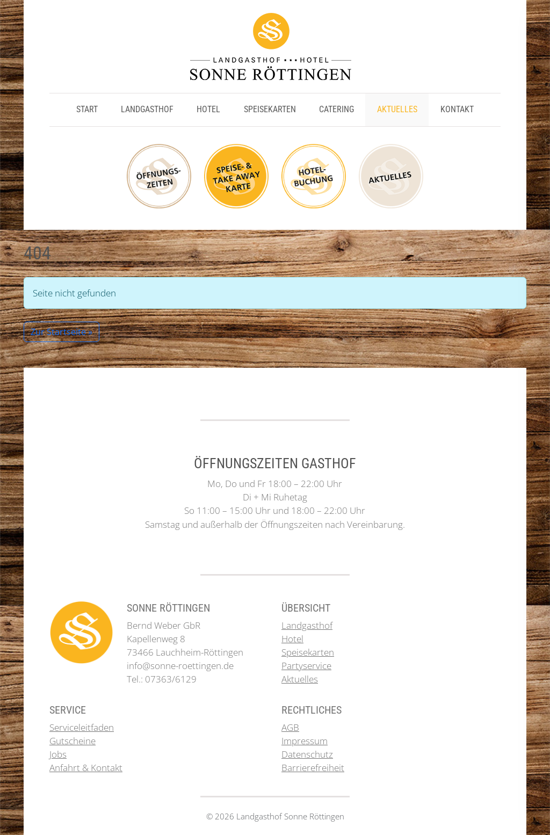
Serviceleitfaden (81, 727)
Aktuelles (397, 109)
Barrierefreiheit (312, 767)
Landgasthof (147, 109)
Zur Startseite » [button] (61, 332)
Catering (336, 109)
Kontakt (457, 109)
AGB (290, 727)
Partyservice (306, 665)
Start (87, 109)
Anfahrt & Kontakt (85, 767)
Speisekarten (270, 109)
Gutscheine (72, 741)
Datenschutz (307, 754)
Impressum (304, 741)
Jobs (58, 754)
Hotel (208, 109)
